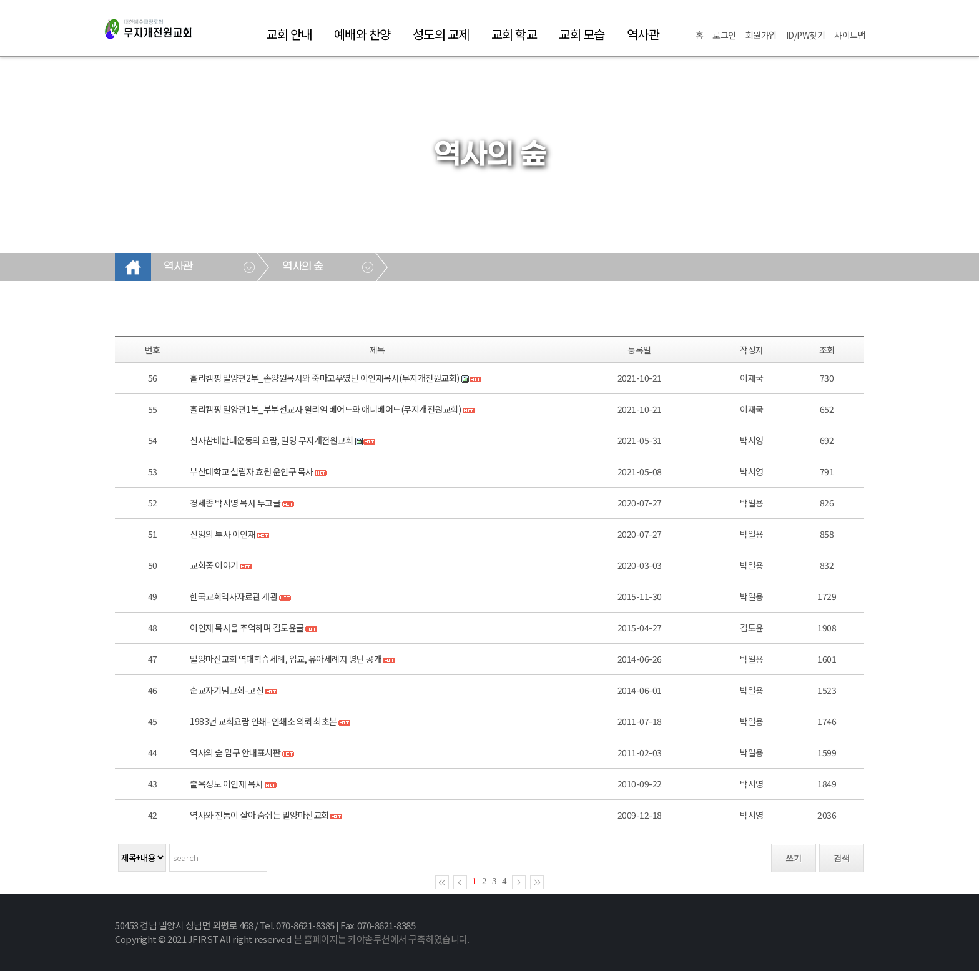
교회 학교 (514, 34)
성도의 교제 (441, 34)
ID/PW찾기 (805, 35)
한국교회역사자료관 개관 (233, 596)
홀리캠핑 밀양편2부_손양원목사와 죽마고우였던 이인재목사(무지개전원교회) (325, 378)
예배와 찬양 (362, 34)
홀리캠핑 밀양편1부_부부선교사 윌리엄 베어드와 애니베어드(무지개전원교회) (325, 409)
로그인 (724, 35)
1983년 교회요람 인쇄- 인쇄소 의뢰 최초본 (263, 721)
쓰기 (793, 858)
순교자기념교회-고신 (226, 690)
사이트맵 (849, 35)
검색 (842, 858)
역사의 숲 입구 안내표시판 (235, 752)
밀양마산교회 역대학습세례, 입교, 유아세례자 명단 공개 (285, 659)
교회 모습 (582, 34)
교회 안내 (289, 34)
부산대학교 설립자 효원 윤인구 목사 (251, 471)
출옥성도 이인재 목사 (226, 783)
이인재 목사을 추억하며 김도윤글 (247, 627)
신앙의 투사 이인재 (222, 534)
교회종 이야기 (214, 565)
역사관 (643, 34)
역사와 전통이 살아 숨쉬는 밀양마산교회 (259, 815)
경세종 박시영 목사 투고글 (235, 502)
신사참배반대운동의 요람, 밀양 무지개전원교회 (271, 440)
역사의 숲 (302, 266)
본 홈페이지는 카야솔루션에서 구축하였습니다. (381, 938)
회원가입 (761, 35)
